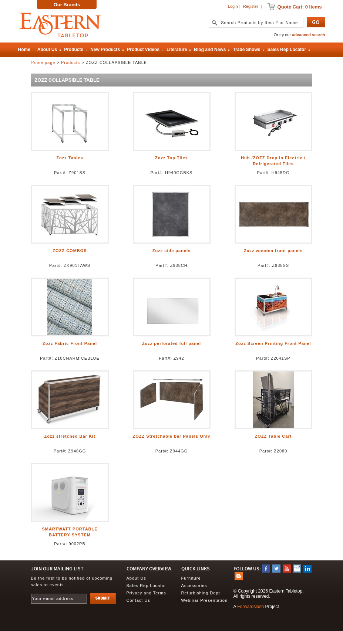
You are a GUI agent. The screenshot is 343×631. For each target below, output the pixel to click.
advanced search (308, 35)
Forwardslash (250, 606)
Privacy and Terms (146, 593)
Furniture (191, 578)
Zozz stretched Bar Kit (69, 436)
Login (233, 6)
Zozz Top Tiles (171, 158)
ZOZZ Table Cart (273, 436)
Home (24, 49)
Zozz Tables (69, 158)
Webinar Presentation (204, 600)
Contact (26, 63)
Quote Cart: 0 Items (300, 7)
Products (73, 49)
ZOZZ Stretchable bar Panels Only (172, 436)
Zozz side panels (171, 250)
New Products (105, 49)
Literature (177, 49)
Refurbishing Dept (200, 593)
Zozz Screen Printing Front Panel (273, 343)
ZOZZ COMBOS (70, 250)
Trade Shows (246, 49)
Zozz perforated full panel (171, 343)
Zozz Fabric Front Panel (70, 343)
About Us (47, 49)
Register (250, 6)
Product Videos (143, 49)
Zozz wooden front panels (273, 250)
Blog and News (210, 49)
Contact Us (138, 600)
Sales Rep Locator (286, 49)
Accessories (194, 585)
